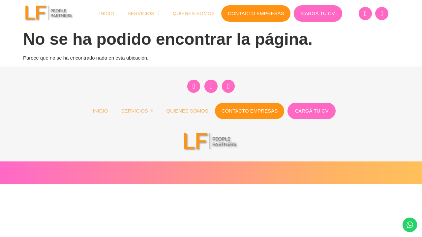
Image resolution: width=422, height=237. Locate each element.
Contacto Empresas (256, 13)
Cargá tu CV (318, 13)
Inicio (106, 13)
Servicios (144, 13)
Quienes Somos (194, 13)
